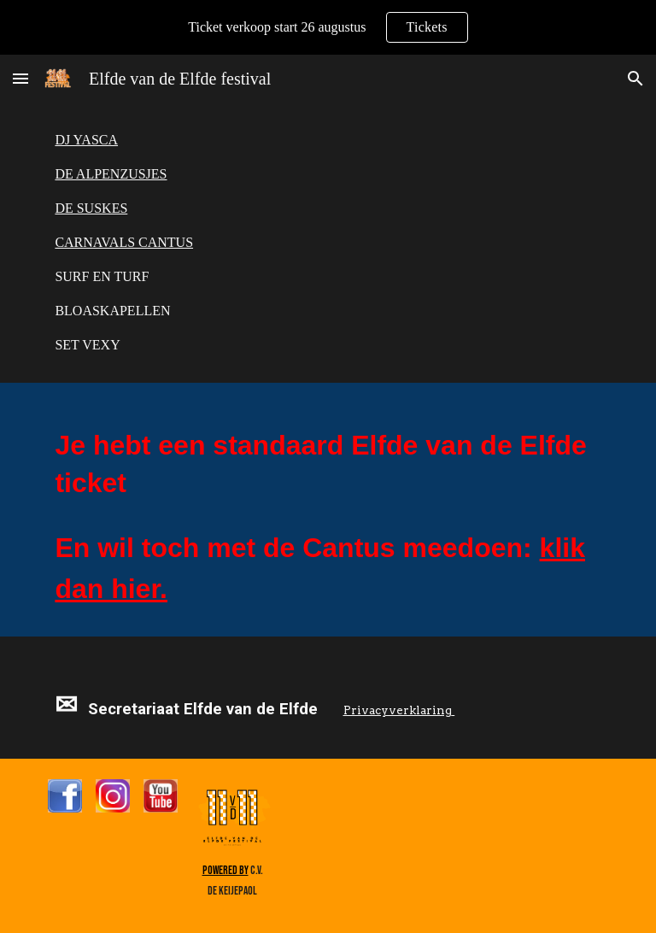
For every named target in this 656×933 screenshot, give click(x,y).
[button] (20, 78)
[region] (328, 27)
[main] (327, 242)
